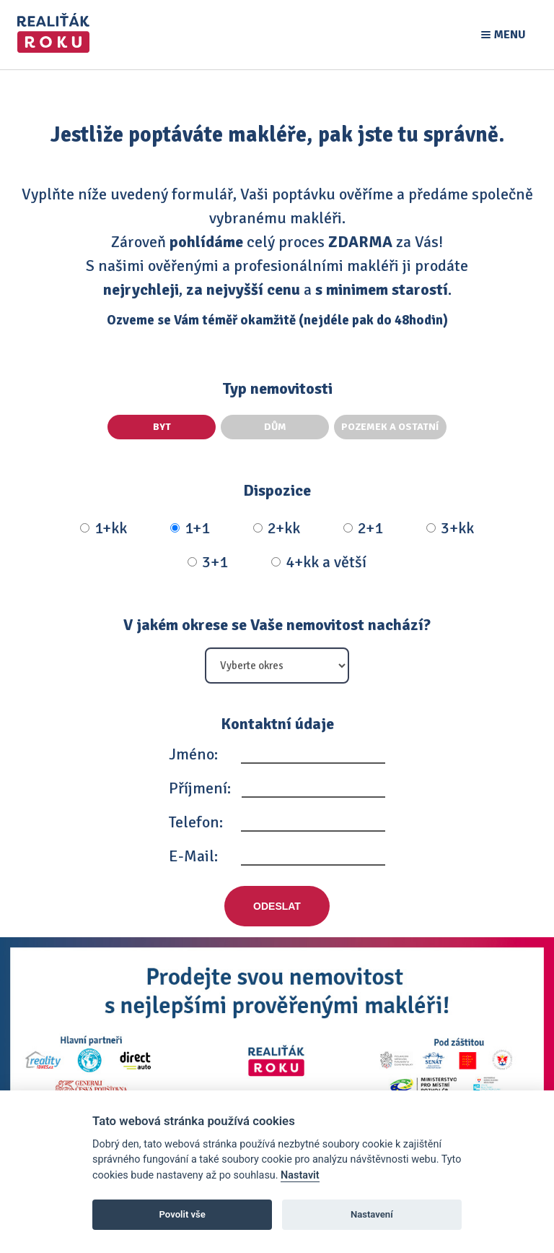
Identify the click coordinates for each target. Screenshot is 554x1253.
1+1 (190, 528)
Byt (162, 427)
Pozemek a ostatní (390, 427)
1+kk (103, 528)
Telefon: (196, 822)
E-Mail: (193, 856)
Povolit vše (182, 1214)
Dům (275, 427)
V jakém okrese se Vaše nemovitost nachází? (277, 624)
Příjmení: (200, 788)
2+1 (363, 528)
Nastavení (372, 1214)
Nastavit (300, 1175)
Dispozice (277, 490)
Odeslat (277, 906)
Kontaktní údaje (277, 723)
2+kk (276, 528)
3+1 (208, 562)
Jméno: (193, 754)
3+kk (450, 528)
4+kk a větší (318, 562)
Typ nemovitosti (277, 388)
